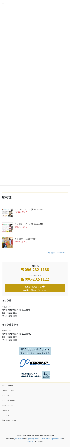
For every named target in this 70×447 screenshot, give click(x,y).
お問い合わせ (7, 405)
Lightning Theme (33, 438)
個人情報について (9, 420)
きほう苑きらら (8, 400)
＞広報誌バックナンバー (57, 252)
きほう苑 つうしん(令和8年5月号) (29, 209)
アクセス (5, 415)
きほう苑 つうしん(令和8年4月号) (29, 224)
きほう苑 (5, 395)
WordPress (19, 438)
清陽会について (8, 390)
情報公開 (5, 410)
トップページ (7, 385)
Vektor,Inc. (30, 441)
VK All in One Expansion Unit (51, 438)
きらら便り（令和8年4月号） (27, 239)
